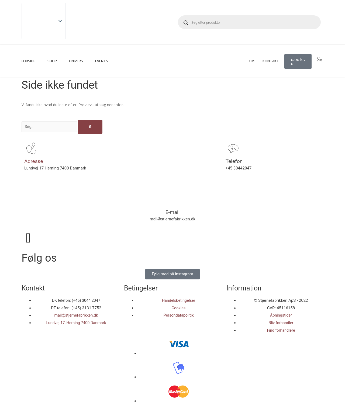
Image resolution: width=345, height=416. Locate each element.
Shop (52, 60)
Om (251, 60)
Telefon (234, 161)
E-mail (172, 212)
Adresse (34, 161)
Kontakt (271, 60)
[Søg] (95, 127)
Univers (76, 60)
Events (101, 60)
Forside (28, 60)
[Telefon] (232, 148)
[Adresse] (31, 148)
